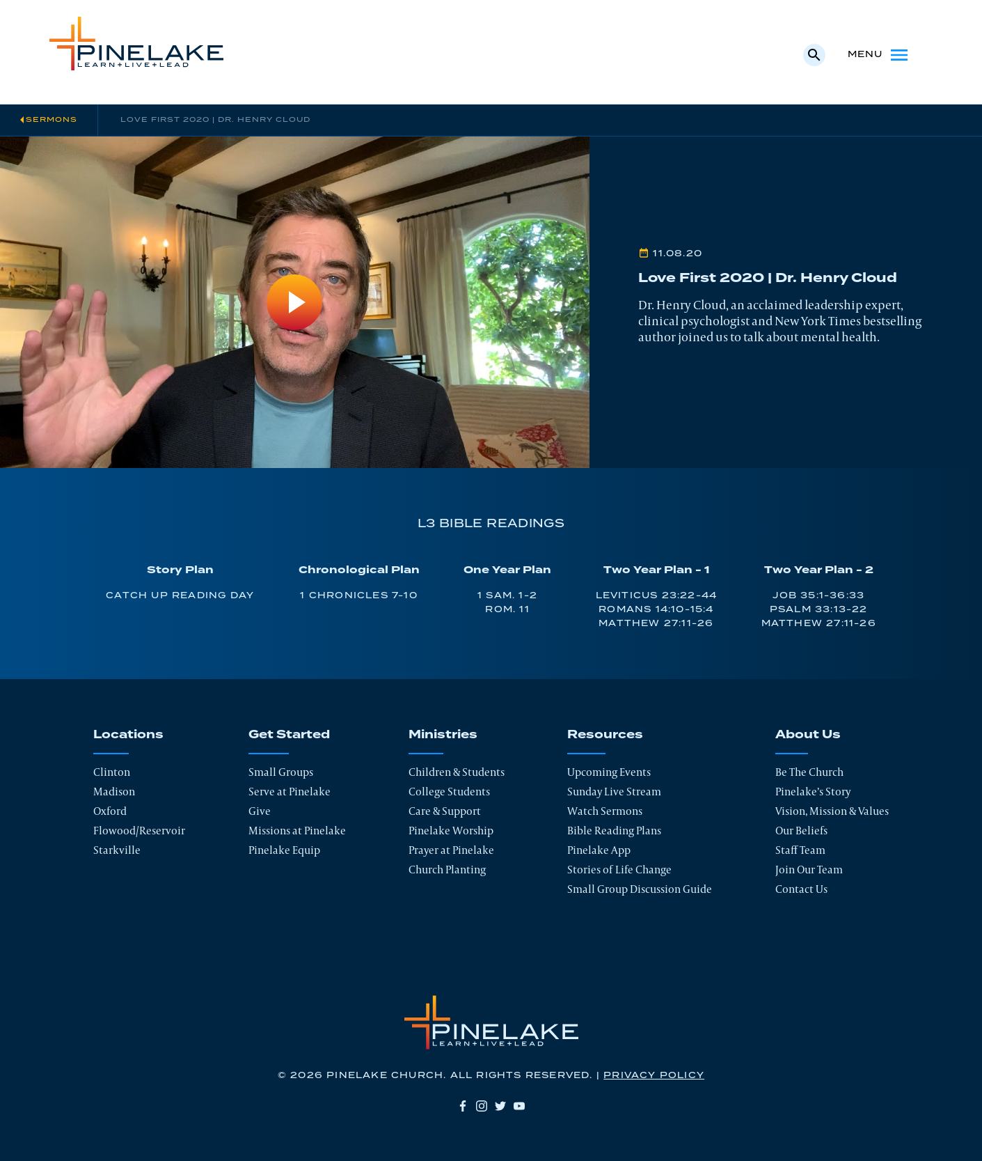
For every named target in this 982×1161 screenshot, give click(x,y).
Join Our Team (809, 869)
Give (259, 811)
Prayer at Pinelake (451, 850)
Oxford (110, 811)
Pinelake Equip (284, 850)
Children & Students (457, 772)
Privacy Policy (653, 1075)
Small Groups (280, 772)
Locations (128, 735)
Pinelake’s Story (812, 791)
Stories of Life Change (619, 869)
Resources (605, 735)
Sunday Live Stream (614, 791)
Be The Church (809, 772)
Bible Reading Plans (614, 830)
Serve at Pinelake (289, 791)
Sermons (51, 119)
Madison (114, 791)
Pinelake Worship (451, 830)
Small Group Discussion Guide (639, 889)
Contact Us (801, 889)
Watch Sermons (604, 811)
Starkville (117, 850)
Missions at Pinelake (297, 830)
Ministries (443, 735)
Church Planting (447, 869)
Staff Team (800, 850)
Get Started (289, 735)
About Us (808, 735)
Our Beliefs (801, 830)
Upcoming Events (609, 772)
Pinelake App (599, 850)
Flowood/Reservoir (139, 830)
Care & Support (445, 811)
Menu (879, 55)
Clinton (111, 772)
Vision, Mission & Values (832, 811)
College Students (449, 791)
